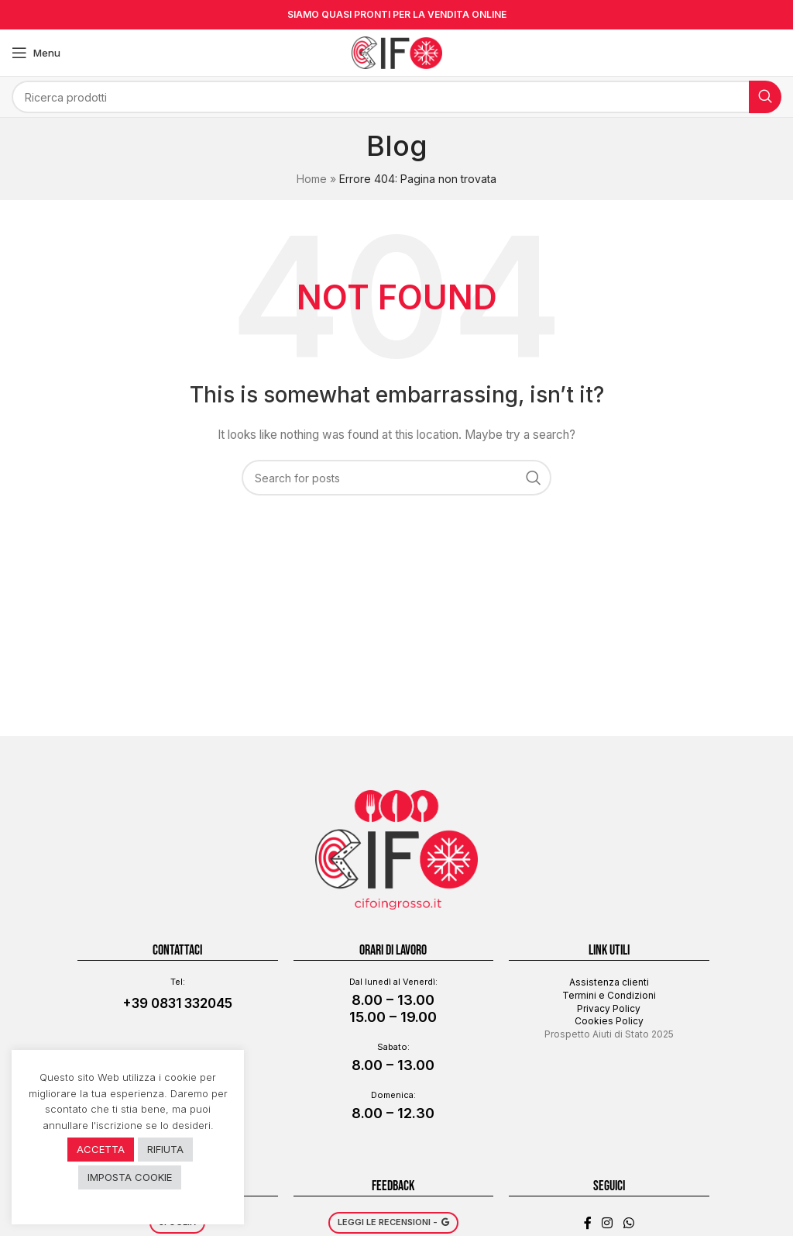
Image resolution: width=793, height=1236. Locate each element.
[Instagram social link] (607, 1202)
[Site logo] (397, 51)
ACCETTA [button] (101, 1149)
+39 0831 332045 (177, 982)
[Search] (396, 97)
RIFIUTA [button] (165, 1149)
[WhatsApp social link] (628, 1202)
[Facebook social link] (587, 1202)
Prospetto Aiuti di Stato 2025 (609, 1013)
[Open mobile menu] (36, 52)
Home (312, 178)
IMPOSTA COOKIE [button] (130, 1177)
